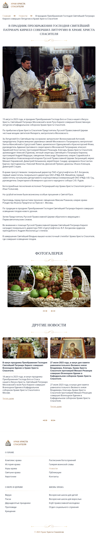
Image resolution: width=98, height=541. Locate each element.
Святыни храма (12, 472)
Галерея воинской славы (61, 464)
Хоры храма (11, 468)
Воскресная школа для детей (63, 495)
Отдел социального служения (64, 507)
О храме (9, 452)
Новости (53, 468)
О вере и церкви (14, 487)
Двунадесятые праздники (17, 503)
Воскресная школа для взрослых (65, 499)
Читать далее (8, 398)
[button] (53, 420)
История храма (12, 464)
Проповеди (10, 507)
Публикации (55, 472)
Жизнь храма (56, 487)
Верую (8, 495)
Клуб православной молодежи (64, 503)
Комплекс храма (13, 460)
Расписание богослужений (62, 460)
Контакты (54, 476)
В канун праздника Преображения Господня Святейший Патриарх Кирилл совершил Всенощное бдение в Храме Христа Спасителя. (25, 367)
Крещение (10, 511)
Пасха (8, 499)
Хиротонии (10, 476)
